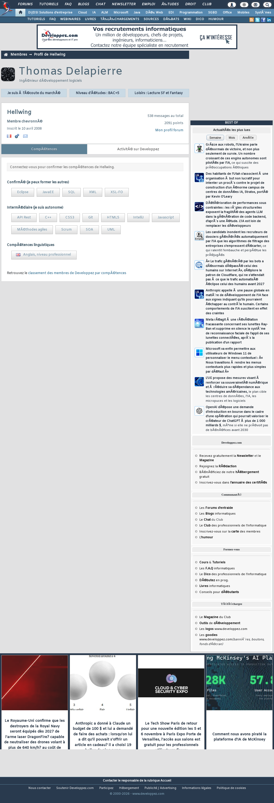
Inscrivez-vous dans (233, 483)
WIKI (187, 19)
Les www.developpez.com (223, 629)
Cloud (82, 13)
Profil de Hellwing (49, 54)
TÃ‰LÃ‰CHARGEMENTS (119, 19)
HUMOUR (216, 19)
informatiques (214, 586)
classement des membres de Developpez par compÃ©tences (77, 273)
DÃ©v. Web (154, 13)
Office (227, 13)
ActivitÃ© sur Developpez (138, 149)
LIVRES (90, 19)
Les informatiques (217, 514)
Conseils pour (219, 592)
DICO (200, 19)
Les (216, 508)
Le (205, 520)
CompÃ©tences (44, 149)
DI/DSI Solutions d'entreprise (50, 13)
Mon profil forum (169, 130)
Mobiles (243, 13)
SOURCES (151, 19)
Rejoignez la (218, 466)
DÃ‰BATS (171, 19)
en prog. (214, 580)
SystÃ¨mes (263, 13)
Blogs (83, 4)
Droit (190, 4)
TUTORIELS (36, 19)
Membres (18, 54)
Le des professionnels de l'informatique (233, 526)
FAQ (68, 4)
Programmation (191, 13)
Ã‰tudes (170, 4)
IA (94, 13)
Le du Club (215, 617)
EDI (171, 13)
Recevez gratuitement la (226, 456)
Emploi (148, 4)
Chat (100, 4)
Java (137, 13)
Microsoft (121, 13)
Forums (25, 4)
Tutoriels (49, 4)
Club (207, 4)
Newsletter (123, 4)
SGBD (212, 13)
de (219, 623)
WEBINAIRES (70, 19)
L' (206, 537)
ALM (104, 13)
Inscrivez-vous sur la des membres (229, 532)
